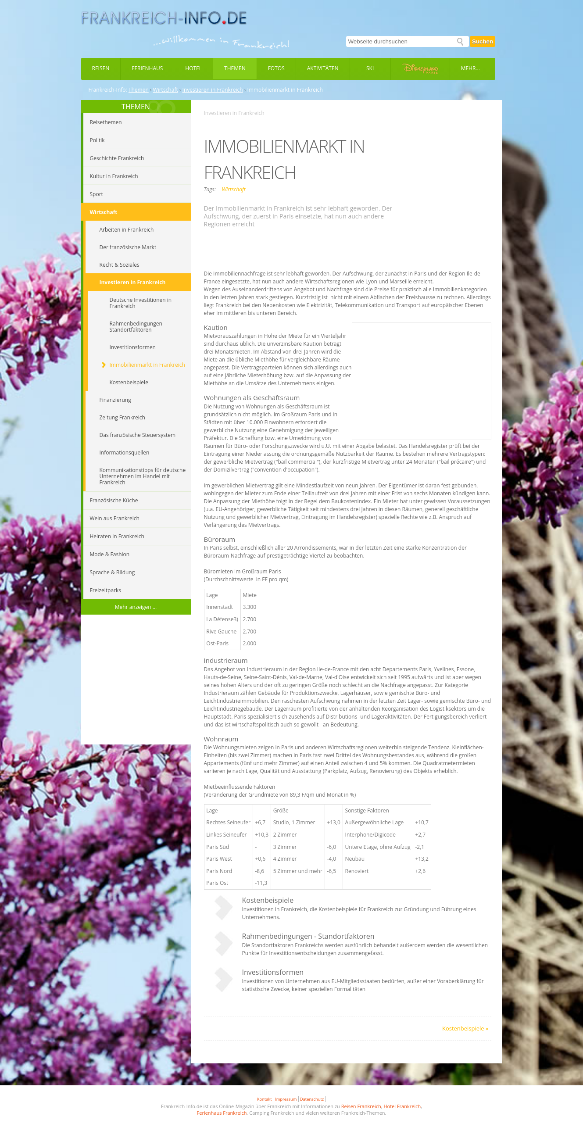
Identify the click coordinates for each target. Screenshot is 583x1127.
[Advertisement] (136, 681)
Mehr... (470, 68)
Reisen (101, 68)
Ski (370, 68)
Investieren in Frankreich (212, 89)
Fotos (276, 68)
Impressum (286, 1099)
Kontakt (264, 1099)
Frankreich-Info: (108, 89)
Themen (235, 68)
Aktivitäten (323, 68)
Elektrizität (319, 305)
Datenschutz (312, 1099)
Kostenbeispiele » (465, 1028)
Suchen (482, 41)
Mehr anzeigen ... (136, 607)
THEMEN (136, 106)
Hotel (193, 68)
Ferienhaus (147, 68)
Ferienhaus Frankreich (222, 1112)
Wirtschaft (165, 89)
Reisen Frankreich (361, 1106)
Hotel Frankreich (402, 1106)
